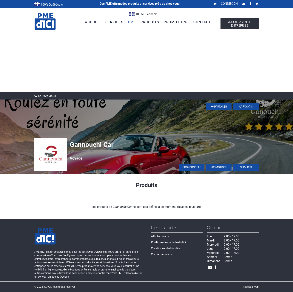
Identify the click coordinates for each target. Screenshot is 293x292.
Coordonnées (191, 167)
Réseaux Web (251, 286)
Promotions (219, 167)
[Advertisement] (146, 64)
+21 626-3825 (45, 96)
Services (246, 167)
